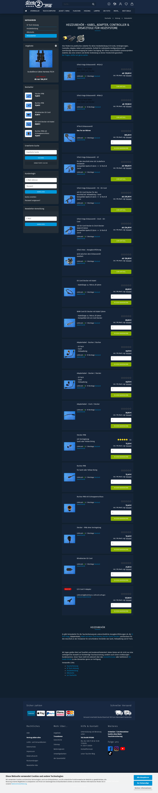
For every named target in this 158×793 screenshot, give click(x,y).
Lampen (97, 11)
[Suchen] (93, 4)
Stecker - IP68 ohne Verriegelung (89, 528)
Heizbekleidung (72, 671)
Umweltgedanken (60, 754)
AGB (28, 733)
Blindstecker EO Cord (84, 558)
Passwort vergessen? (32, 200)
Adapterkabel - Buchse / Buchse (89, 342)
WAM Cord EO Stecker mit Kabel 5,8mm (91, 312)
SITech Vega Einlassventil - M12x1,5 (89, 65)
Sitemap (57, 744)
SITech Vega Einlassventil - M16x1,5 (89, 96)
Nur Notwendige (143, 783)
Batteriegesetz (59, 749)
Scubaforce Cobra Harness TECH (40, 72)
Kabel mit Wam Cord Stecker (91, 637)
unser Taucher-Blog (88, 754)
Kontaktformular (109, 657)
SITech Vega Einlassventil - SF (88, 157)
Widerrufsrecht (32, 756)
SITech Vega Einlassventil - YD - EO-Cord (92, 188)
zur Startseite (72, 675)
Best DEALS (126, 11)
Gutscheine (58, 740)
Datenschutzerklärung (19, 784)
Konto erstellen (30, 197)
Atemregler (34, 11)
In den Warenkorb (121, 148)
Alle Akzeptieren (143, 777)
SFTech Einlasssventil (85, 126)
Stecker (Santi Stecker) (111, 637)
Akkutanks (70, 673)
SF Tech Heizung (73, 668)
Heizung (87, 11)
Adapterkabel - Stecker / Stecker (89, 373)
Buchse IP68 (81, 466)
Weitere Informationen (143, 788)
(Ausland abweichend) (84, 597)
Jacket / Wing (64, 11)
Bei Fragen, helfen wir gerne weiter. (75, 55)
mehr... (116, 11)
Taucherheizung (72, 666)
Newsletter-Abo (32, 765)
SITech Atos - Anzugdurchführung (89, 250)
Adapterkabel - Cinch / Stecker (88, 404)
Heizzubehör (31, 36)
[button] (115, 4)
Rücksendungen (32, 761)
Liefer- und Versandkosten (36, 742)
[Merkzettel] (126, 4)
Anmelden (41, 192)
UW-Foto (106, 11)
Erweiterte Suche (41, 163)
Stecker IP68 (81, 435)
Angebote (57, 733)
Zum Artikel (121, 86)
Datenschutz (31, 747)
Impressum (31, 751)
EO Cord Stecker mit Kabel (86, 281)
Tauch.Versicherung (115, 736)
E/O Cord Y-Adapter (84, 589)
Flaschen (76, 11)
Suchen (41, 158)
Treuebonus (58, 736)
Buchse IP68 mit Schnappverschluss (90, 497)
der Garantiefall (59, 758)
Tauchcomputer (49, 11)
